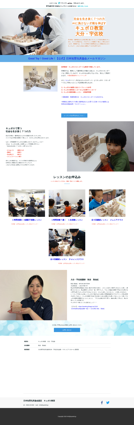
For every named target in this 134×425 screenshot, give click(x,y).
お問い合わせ (67, 330)
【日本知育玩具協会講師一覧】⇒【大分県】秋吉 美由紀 (87, 308)
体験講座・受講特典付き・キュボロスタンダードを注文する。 (83, 97)
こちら (66, 80)
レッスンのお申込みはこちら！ (74, 115)
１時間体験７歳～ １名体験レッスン (67, 220)
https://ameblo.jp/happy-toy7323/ (88, 306)
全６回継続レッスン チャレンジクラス (67, 259)
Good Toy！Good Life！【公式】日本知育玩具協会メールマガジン (67, 58)
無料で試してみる (83, 6)
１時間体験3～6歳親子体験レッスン (27, 220)
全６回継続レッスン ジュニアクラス (107, 220)
